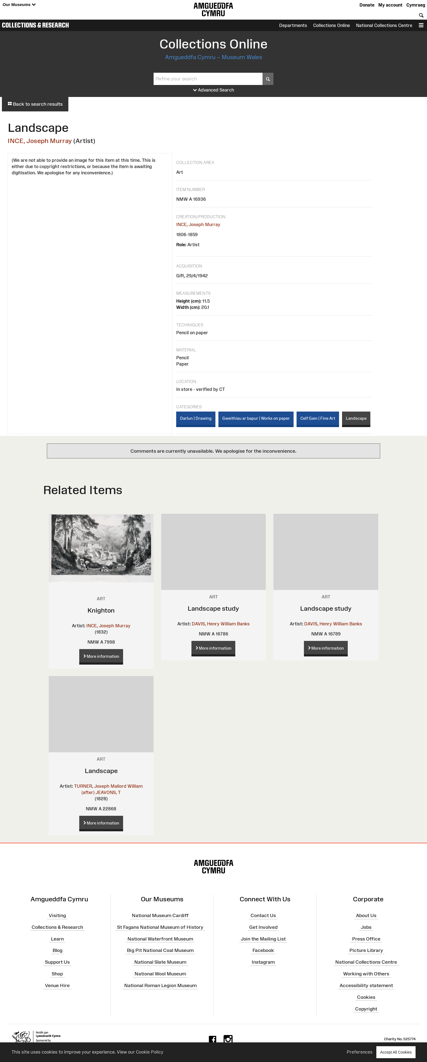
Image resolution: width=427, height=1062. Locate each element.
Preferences (360, 1051)
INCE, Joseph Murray (40, 140)
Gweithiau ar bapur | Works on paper (256, 418)
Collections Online (331, 25)
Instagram (263, 962)
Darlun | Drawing (196, 418)
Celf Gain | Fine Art (317, 418)
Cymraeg (415, 4)
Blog (57, 950)
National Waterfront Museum (160, 938)
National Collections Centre (384, 25)
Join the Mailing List (263, 938)
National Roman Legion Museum (160, 985)
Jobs (366, 927)
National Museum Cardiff (160, 915)
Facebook (263, 950)
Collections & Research (35, 25)
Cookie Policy (149, 1051)
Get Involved (263, 927)
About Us (366, 915)
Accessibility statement (366, 985)
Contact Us (263, 915)
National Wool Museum (160, 973)
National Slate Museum (160, 962)
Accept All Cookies (396, 1052)
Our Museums (19, 4)
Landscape (356, 418)
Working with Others (366, 973)
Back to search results (35, 104)
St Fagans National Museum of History (160, 927)
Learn (57, 938)
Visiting (57, 915)
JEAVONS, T (108, 792)
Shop (57, 973)
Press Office (366, 938)
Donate (366, 4)
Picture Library (366, 950)
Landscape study (213, 608)
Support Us (57, 962)
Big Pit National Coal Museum (160, 950)
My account (390, 4)
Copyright (366, 1008)
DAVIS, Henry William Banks (221, 623)
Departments (293, 25)
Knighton (101, 610)
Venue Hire (57, 985)
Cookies (366, 997)
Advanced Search (213, 90)
